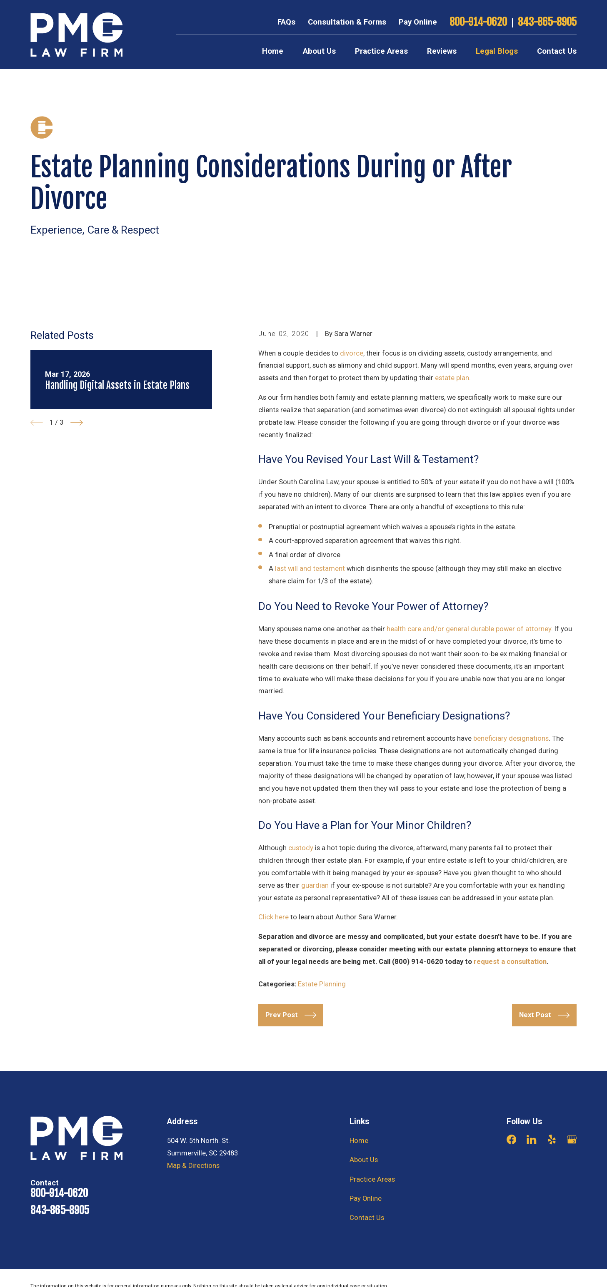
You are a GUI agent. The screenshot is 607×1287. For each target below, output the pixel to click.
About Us (364, 1160)
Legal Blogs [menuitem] (497, 51)
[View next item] (76, 422)
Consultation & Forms (347, 22)
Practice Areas (372, 1179)
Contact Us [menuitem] (557, 51)
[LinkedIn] (531, 1139)
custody (300, 848)
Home (359, 1141)
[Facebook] (511, 1139)
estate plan (452, 378)
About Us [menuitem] (319, 51)
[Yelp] (552, 1139)
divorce (351, 353)
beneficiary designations (511, 738)
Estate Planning (322, 984)
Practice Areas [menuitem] (381, 51)
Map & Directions (193, 1166)
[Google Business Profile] (572, 1139)
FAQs (286, 22)
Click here (273, 917)
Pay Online (418, 22)
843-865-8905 (547, 22)
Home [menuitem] (272, 51)
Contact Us (367, 1218)
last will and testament (310, 569)
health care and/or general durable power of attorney (469, 629)
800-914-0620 (478, 22)
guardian (315, 885)
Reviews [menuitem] (442, 51)
